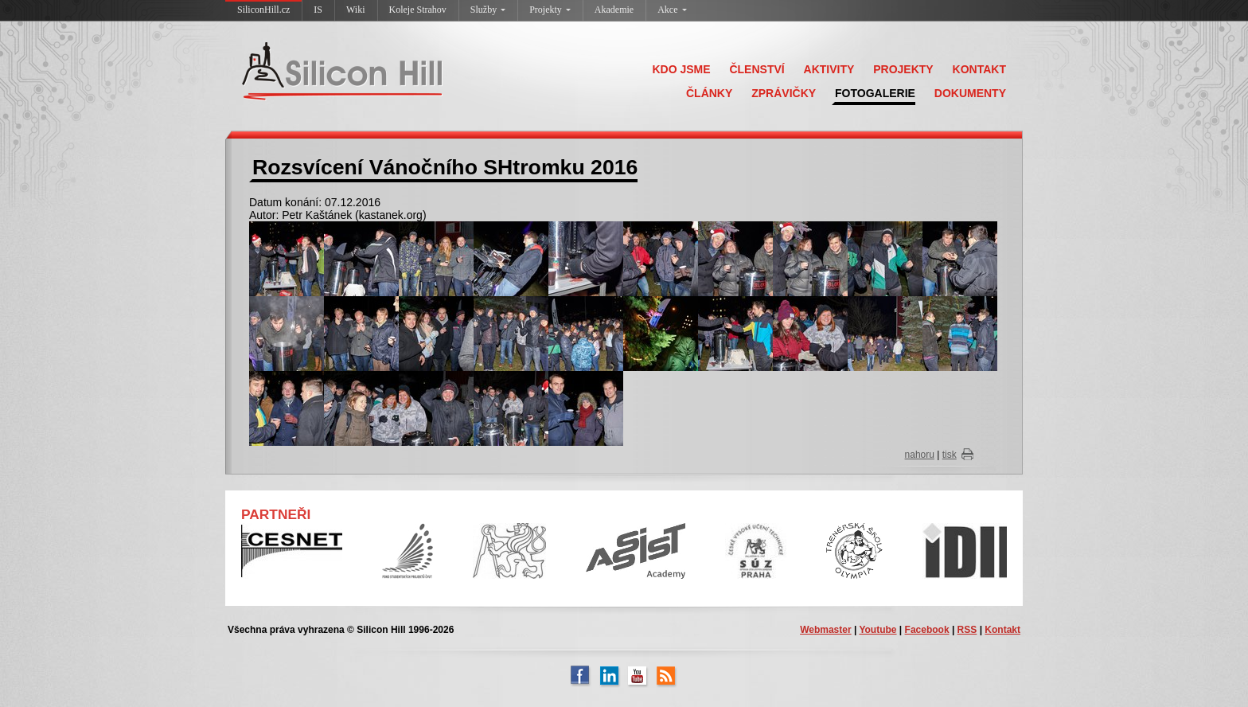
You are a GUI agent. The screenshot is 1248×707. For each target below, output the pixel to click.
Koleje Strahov (418, 9)
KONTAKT (979, 69)
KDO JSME (681, 69)
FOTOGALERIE (875, 93)
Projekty (550, 9)
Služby (487, 9)
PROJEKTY (903, 69)
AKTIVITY (829, 69)
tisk (949, 454)
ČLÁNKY (709, 93)
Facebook (927, 629)
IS (318, 9)
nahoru (919, 454)
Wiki (355, 9)
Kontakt (1002, 629)
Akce (671, 9)
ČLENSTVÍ (756, 69)
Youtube (877, 629)
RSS (967, 629)
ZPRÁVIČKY (783, 93)
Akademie (614, 9)
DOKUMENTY (970, 93)
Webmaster (825, 629)
